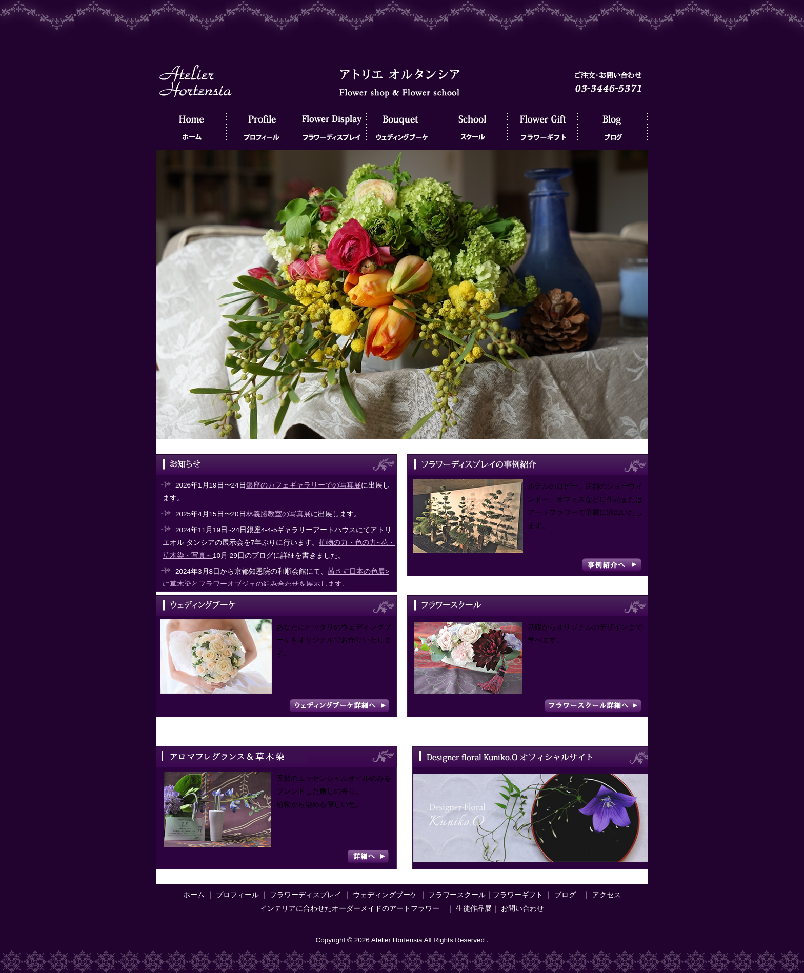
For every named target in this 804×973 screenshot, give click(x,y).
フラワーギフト (542, 130)
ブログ (612, 130)
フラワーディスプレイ (331, 130)
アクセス (606, 895)
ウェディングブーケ (402, 130)
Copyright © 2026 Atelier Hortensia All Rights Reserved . (401, 940)
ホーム (191, 130)
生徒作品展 (474, 909)
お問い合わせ (522, 909)
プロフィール (261, 130)
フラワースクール (472, 130)
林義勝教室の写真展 (278, 514)
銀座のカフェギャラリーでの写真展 (303, 485)
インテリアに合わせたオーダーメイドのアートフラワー (349, 909)
